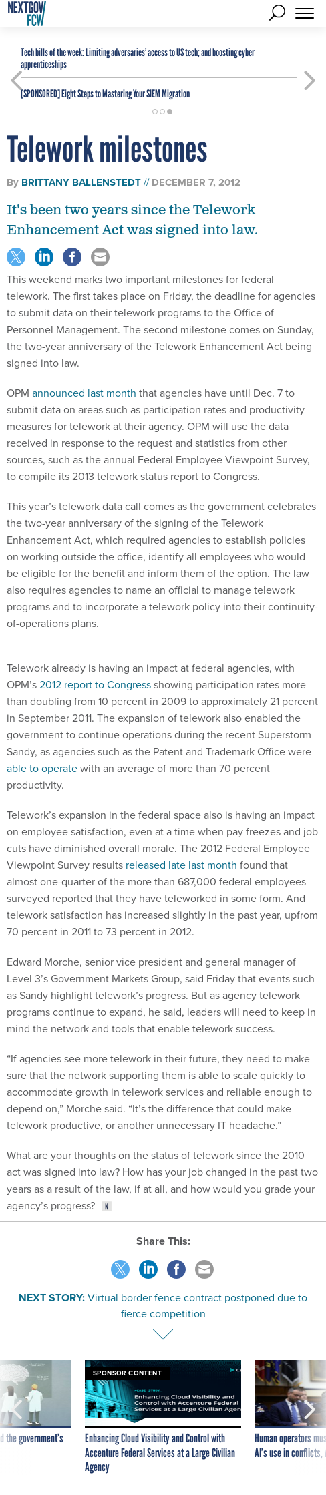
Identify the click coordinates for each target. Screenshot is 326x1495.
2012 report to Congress (95, 684)
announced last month (84, 393)
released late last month (181, 865)
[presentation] (16, 1417)
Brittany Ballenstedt (81, 182)
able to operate (42, 768)
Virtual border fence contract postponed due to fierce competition (197, 1305)
